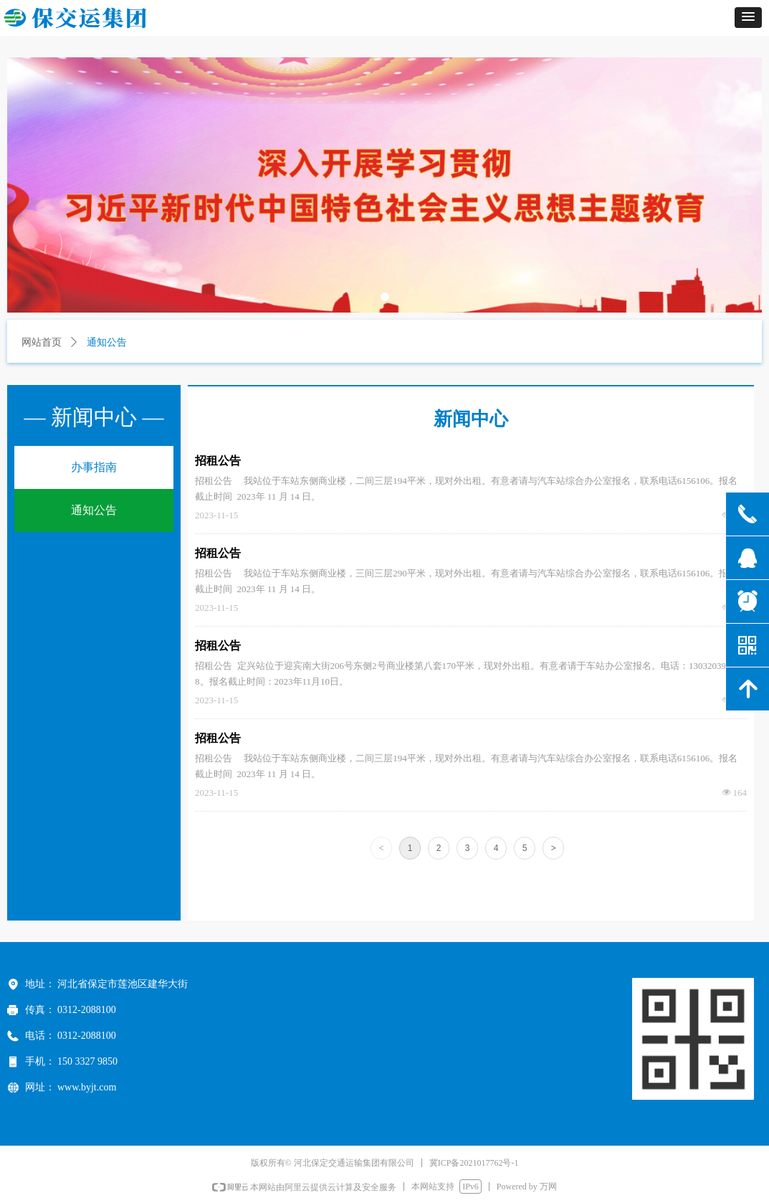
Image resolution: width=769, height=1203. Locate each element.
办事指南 (94, 467)
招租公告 (218, 461)
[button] (748, 17)
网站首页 (42, 342)
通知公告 (94, 510)
